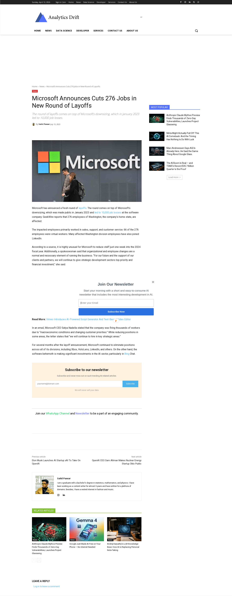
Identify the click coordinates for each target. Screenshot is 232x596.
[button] (115, 284)
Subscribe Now (116, 311)
